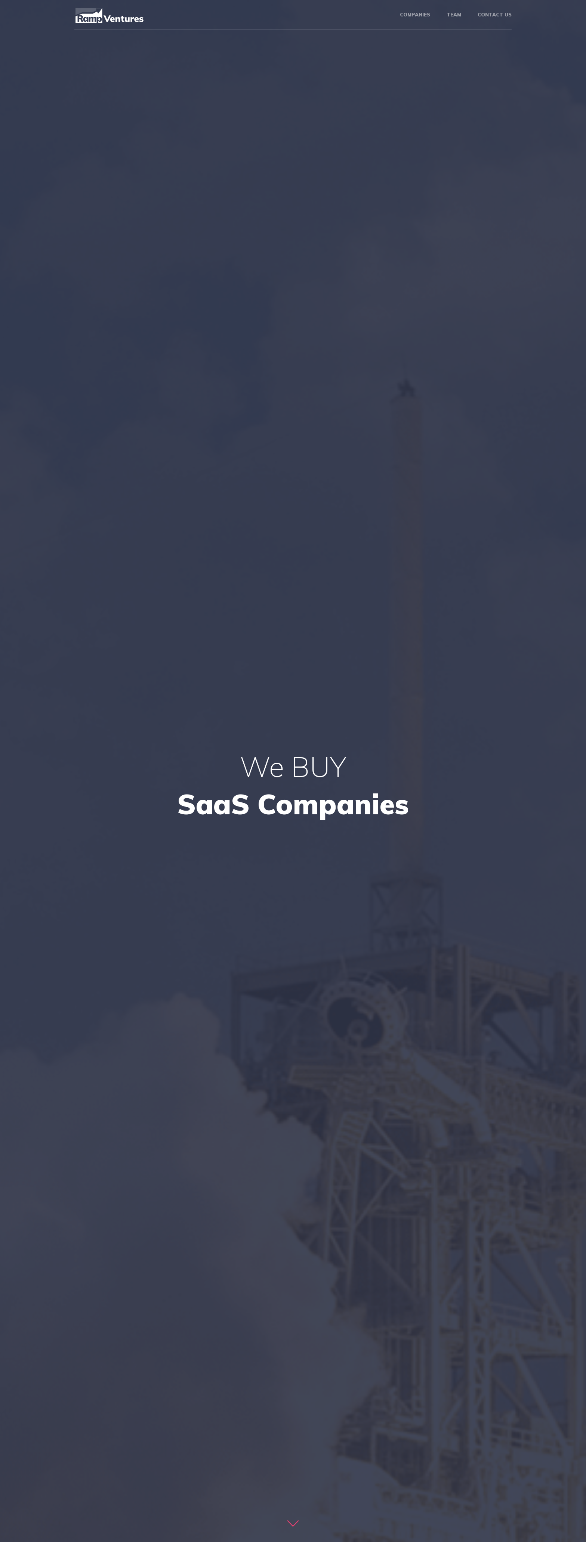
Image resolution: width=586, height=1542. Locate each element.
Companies (415, 15)
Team (454, 15)
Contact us (495, 15)
